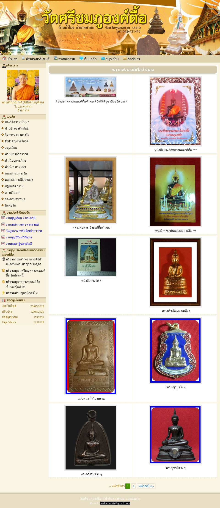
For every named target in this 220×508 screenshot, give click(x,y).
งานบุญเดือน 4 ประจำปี (20, 218)
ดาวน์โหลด (12, 192)
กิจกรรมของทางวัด (17, 135)
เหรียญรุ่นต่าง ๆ (176, 387)
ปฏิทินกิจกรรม (14, 186)
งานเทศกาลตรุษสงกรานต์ (22, 224)
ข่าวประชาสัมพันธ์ (35, 58)
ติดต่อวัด (10, 205)
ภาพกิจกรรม (64, 58)
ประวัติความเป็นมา (17, 122)
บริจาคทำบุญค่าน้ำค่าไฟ (22, 293)
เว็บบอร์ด (88, 58)
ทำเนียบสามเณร (15, 167)
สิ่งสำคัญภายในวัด (16, 141)
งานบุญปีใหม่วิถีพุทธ (19, 237)
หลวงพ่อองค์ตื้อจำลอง (19, 180)
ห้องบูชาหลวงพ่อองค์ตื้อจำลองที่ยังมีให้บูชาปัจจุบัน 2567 (91, 101)
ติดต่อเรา (131, 58)
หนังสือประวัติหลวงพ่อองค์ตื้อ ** (175, 231)
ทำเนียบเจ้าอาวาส (16, 154)
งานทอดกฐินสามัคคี (19, 244)
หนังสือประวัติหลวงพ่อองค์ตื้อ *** (175, 150)
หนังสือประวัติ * (91, 281)
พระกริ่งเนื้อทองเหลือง (176, 311)
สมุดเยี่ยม (109, 58)
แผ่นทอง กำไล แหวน (91, 398)
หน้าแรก (9, 58)
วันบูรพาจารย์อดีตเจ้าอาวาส (24, 231)
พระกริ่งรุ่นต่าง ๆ (91, 474)
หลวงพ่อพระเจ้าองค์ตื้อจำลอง (91, 227)
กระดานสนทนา (15, 199)
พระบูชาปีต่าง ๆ (176, 468)
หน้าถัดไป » (146, 486)
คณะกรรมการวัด (16, 173)
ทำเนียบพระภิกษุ (15, 160)
